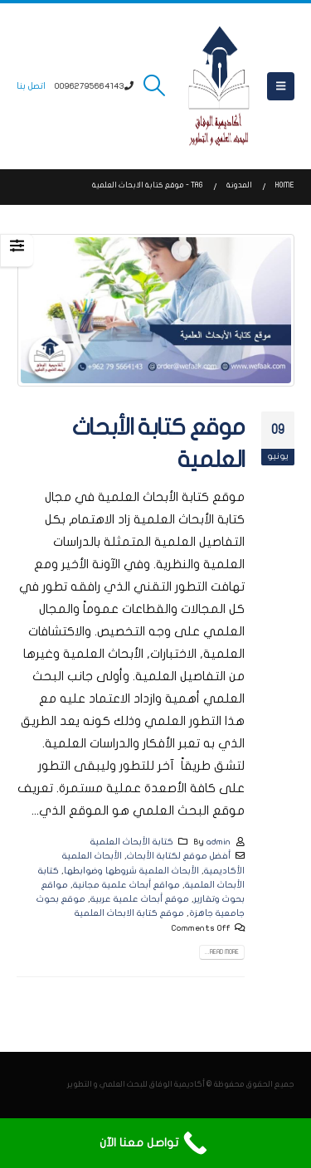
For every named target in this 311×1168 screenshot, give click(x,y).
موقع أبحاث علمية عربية (139, 898)
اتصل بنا (31, 85)
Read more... (222, 952)
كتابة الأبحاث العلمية (131, 841)
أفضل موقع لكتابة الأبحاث (179, 855)
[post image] (155, 310)
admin (219, 841)
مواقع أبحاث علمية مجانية (126, 884)
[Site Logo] (219, 86)
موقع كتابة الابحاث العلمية (129, 912)
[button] (280, 86)
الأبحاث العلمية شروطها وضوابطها (131, 870)
